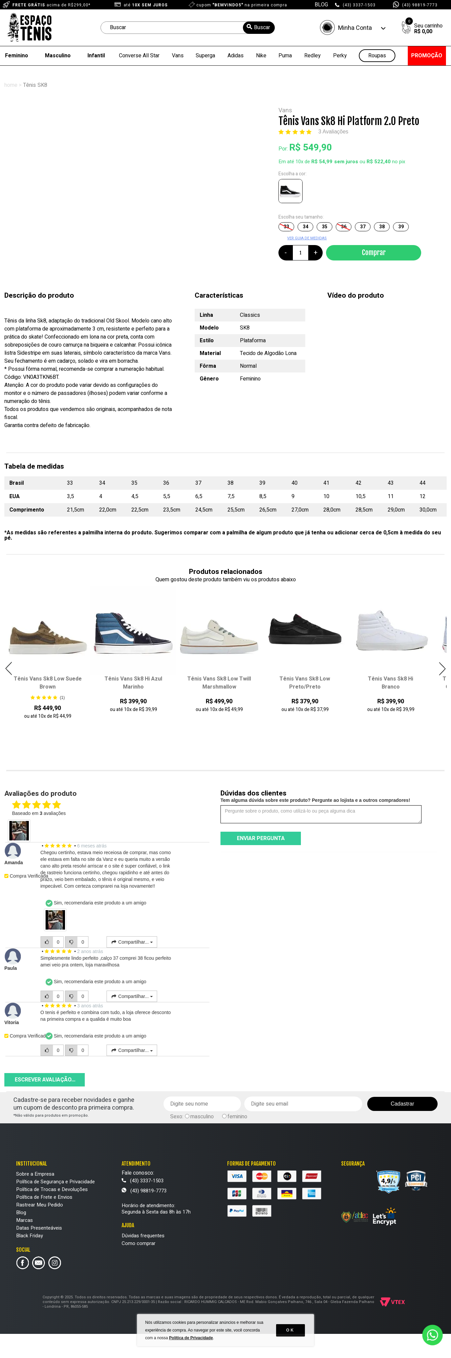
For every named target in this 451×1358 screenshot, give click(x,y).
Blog (21, 1212)
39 (401, 226)
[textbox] (188, 27)
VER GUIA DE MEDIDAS (307, 238)
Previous (8, 668)
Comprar (374, 252)
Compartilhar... (132, 942)
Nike (261, 55)
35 (324, 226)
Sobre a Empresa (35, 1174)
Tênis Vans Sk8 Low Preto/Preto (304, 683)
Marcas (24, 1220)
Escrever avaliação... (45, 1080)
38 (382, 226)
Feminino (16, 55)
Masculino (58, 55)
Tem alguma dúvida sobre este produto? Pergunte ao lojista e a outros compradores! (315, 800)
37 (363, 226)
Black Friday (29, 1235)
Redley (312, 55)
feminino (237, 1117)
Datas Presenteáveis (39, 1228)
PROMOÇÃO (426, 56)
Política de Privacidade (191, 1338)
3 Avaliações (333, 131)
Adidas (236, 55)
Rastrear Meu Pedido (39, 1204)
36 (343, 226)
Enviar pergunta (261, 838)
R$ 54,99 (321, 161)
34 (305, 226)
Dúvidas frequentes (143, 1235)
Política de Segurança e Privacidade (55, 1181)
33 (286, 226)
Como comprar (138, 1243)
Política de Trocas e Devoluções (52, 1189)
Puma (285, 55)
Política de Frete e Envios (44, 1197)
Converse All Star (139, 55)
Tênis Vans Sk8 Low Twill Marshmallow (219, 683)
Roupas (377, 56)
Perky (340, 55)
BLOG (321, 5)
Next (442, 668)
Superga (205, 55)
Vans (178, 55)
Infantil (96, 55)
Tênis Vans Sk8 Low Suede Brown (48, 683)
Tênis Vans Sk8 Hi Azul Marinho (133, 683)
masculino (202, 1117)
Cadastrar (402, 1104)
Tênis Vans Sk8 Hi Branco (390, 683)
